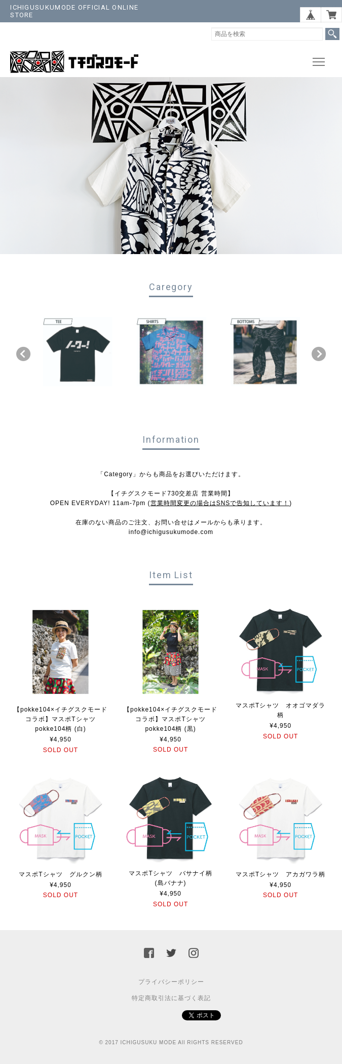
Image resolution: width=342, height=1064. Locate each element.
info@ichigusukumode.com (171, 532)
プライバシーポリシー (171, 981)
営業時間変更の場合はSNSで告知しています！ (220, 503)
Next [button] (318, 354)
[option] (77, 351)
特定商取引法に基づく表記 (171, 998)
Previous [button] (23, 354)
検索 (332, 34)
